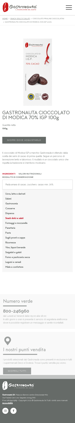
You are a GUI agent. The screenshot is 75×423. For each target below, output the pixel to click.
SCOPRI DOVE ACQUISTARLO (24, 140)
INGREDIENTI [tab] (8, 174)
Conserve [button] (10, 209)
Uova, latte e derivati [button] (15, 194)
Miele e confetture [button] (14, 267)
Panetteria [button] (10, 228)
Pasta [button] (8, 233)
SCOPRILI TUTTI (17, 374)
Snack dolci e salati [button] (14, 218)
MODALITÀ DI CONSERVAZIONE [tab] (17, 177)
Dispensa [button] (9, 213)
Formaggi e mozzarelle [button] (16, 223)
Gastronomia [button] (11, 204)
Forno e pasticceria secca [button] (17, 257)
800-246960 (16, 314)
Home (5, 19)
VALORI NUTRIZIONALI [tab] (30, 174)
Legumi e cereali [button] (13, 262)
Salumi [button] (8, 199)
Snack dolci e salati (20, 19)
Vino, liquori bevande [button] (15, 248)
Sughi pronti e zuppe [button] (15, 238)
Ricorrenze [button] (10, 243)
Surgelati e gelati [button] (13, 252)
